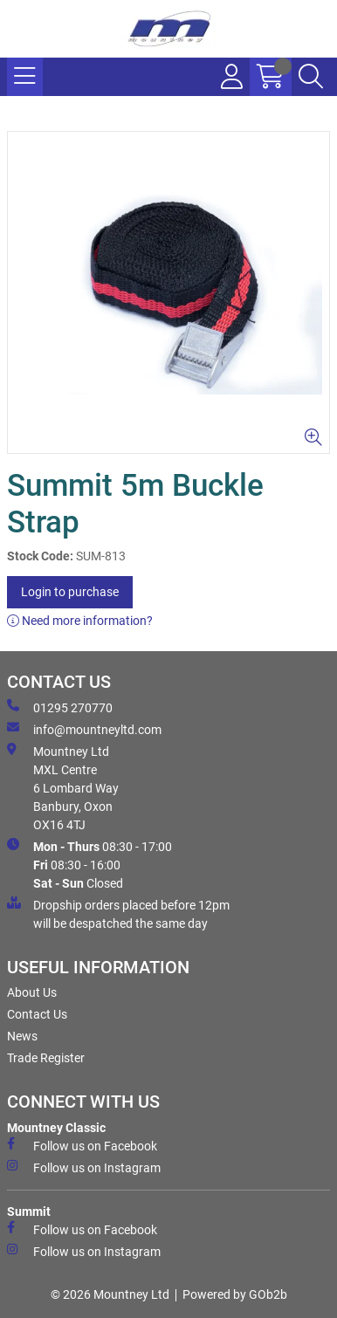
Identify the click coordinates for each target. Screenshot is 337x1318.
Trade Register (46, 1058)
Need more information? (80, 621)
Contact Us (37, 1014)
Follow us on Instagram (84, 1167)
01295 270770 (60, 707)
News (22, 1036)
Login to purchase (70, 592)
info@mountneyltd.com (84, 729)
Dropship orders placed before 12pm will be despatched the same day (118, 913)
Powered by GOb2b (234, 1294)
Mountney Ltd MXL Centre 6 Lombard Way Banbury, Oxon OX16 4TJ (63, 787)
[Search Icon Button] (311, 77)
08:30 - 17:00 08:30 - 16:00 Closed (89, 864)
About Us (32, 992)
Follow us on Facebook (82, 1145)
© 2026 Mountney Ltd (110, 1294)
